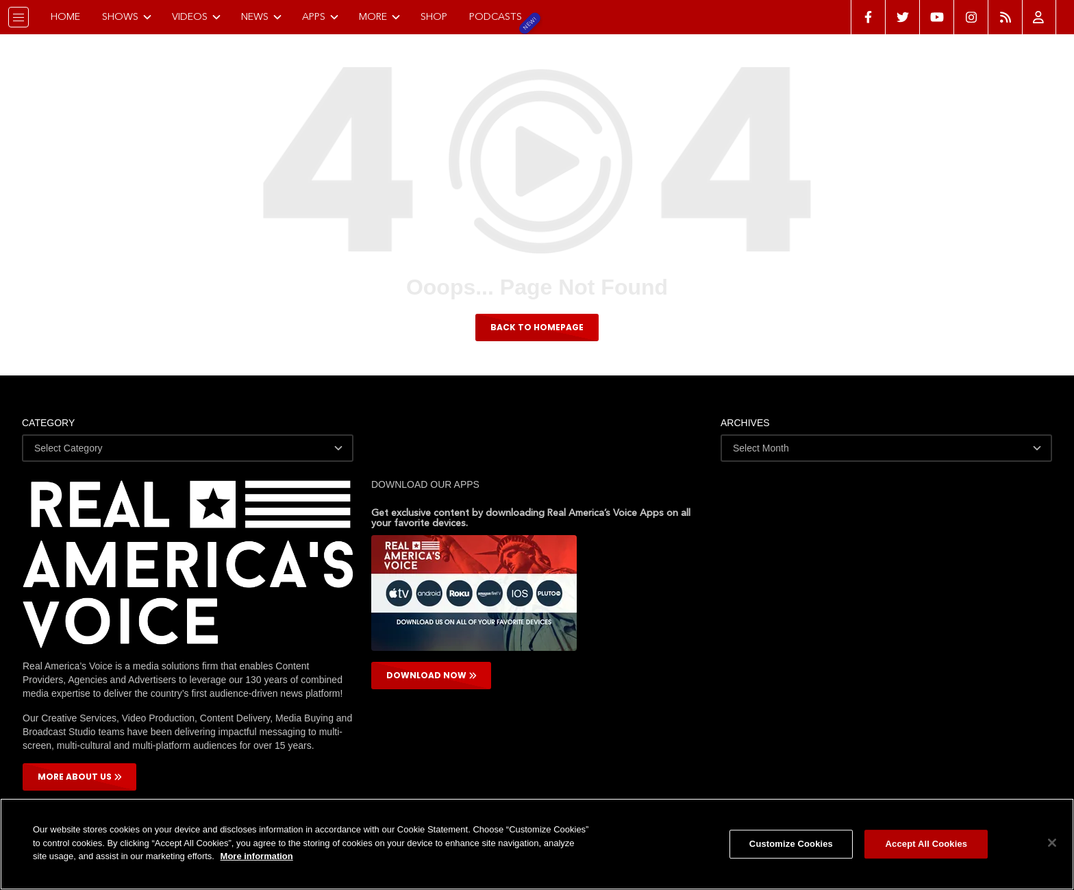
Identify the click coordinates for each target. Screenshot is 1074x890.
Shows (132, 16)
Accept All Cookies (927, 844)
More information (257, 856)
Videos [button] (201, 16)
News (266, 16)
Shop (438, 16)
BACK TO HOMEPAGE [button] (537, 327)
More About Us (80, 776)
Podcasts (500, 16)
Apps (325, 16)
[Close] (1052, 843)
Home (70, 16)
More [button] (384, 16)
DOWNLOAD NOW (431, 675)
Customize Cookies (791, 844)
